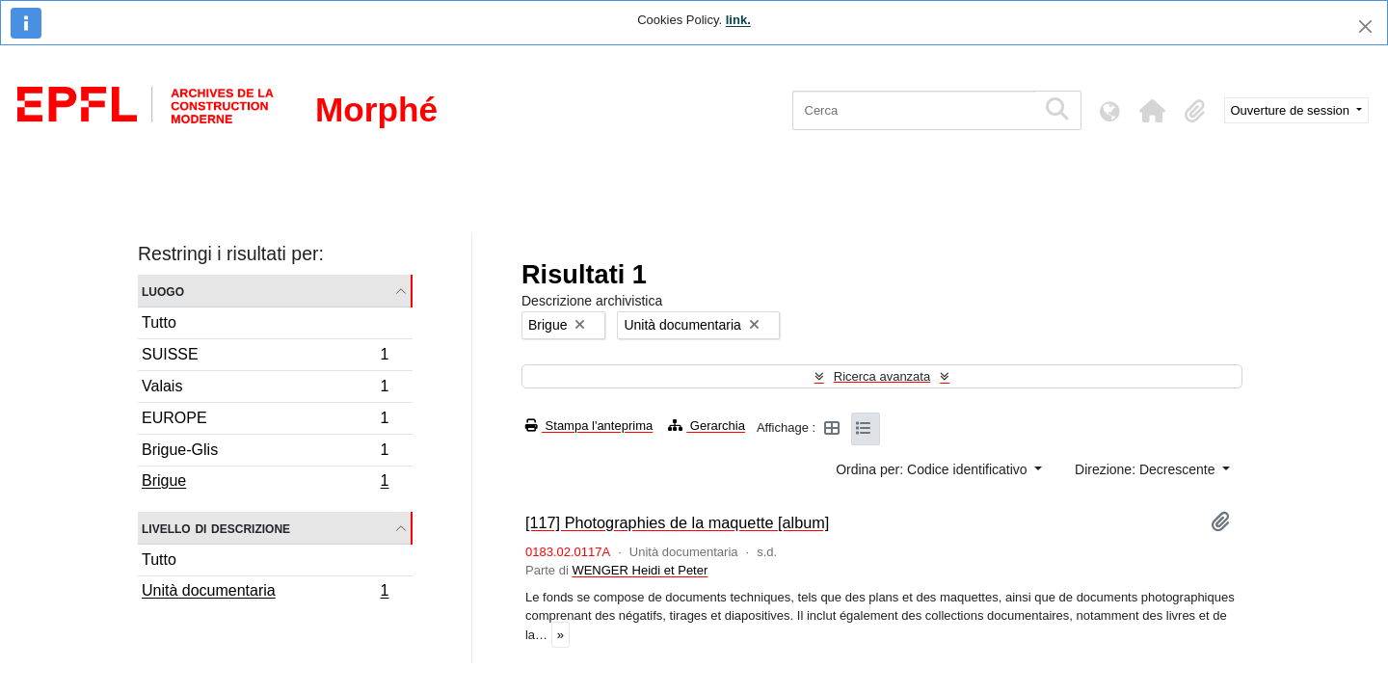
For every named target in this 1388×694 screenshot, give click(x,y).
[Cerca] (914, 110)
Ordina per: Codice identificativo (933, 469)
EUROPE (265, 421)
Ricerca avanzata (882, 376)
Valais (265, 389)
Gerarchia (706, 425)
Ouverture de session (1292, 110)
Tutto (159, 322)
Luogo (163, 290)
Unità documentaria (265, 592)
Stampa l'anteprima (589, 425)
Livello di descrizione (216, 528)
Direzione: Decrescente (1146, 469)
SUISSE (265, 357)
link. (738, 20)
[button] (1153, 111)
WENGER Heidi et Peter (639, 570)
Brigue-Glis (265, 453)
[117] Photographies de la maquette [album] (677, 522)
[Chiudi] (1365, 26)
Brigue (265, 482)
